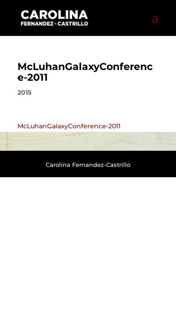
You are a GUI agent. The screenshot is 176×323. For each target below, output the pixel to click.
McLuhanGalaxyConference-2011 (68, 126)
